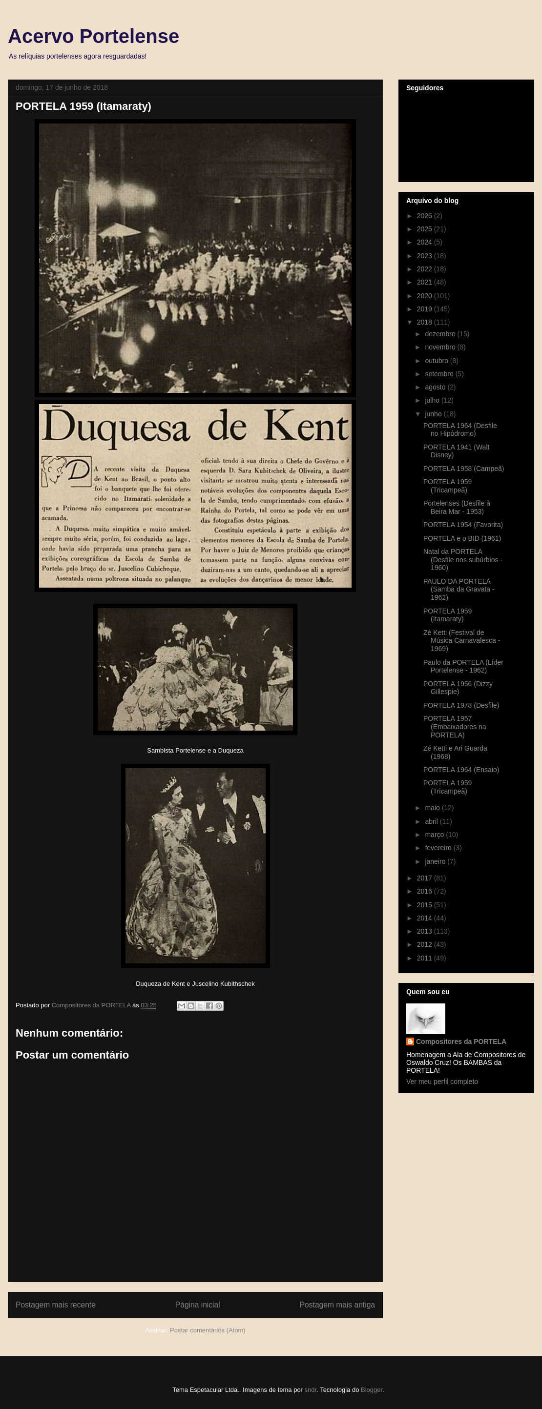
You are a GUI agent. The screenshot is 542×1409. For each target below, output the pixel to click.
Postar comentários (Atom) (208, 1330)
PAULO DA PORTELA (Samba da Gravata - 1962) (459, 589)
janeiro (436, 861)
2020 (425, 296)
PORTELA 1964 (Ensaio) (461, 770)
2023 (425, 256)
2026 (425, 216)
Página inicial (197, 1305)
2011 (425, 958)
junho (434, 414)
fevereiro (439, 848)
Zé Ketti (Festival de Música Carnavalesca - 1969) (461, 641)
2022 (425, 269)
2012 (425, 944)
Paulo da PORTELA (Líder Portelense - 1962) (463, 666)
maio (433, 808)
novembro (441, 347)
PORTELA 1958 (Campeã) (463, 468)
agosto (436, 387)
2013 (425, 931)
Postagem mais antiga (337, 1305)
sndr (311, 1389)
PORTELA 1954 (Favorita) (463, 525)
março (435, 834)
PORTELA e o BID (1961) (462, 538)
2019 (425, 309)
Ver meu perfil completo (442, 1081)
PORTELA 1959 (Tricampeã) (447, 486)
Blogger (371, 1389)
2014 (425, 918)
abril (432, 821)
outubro (437, 361)
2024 (425, 242)
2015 (425, 905)
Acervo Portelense (93, 36)
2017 (425, 878)
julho (433, 400)
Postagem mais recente (56, 1305)
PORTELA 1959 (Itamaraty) (447, 615)
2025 (425, 229)
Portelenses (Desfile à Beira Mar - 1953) (456, 507)
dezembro (441, 334)
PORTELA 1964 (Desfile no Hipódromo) (460, 430)
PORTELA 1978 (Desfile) (461, 705)
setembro (440, 374)
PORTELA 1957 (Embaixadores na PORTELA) (454, 727)
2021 (425, 282)
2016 (425, 891)
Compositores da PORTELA (461, 1041)
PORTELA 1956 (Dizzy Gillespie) (458, 688)
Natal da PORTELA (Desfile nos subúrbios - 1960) (462, 560)
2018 (425, 322)
